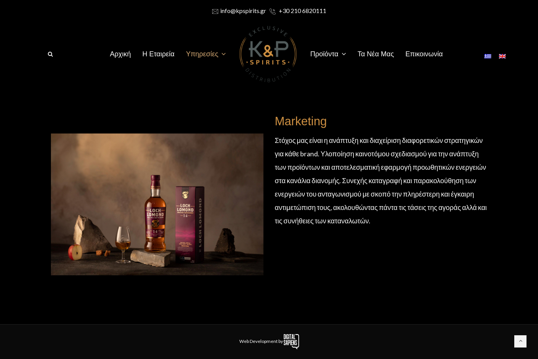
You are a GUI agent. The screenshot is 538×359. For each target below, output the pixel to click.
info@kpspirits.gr (239, 10)
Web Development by (269, 341)
